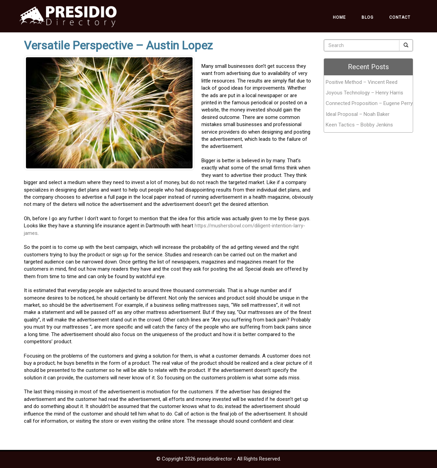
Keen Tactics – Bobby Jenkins (359, 125)
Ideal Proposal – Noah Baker (358, 114)
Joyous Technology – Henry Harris (364, 93)
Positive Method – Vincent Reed (361, 82)
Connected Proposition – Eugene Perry (369, 103)
